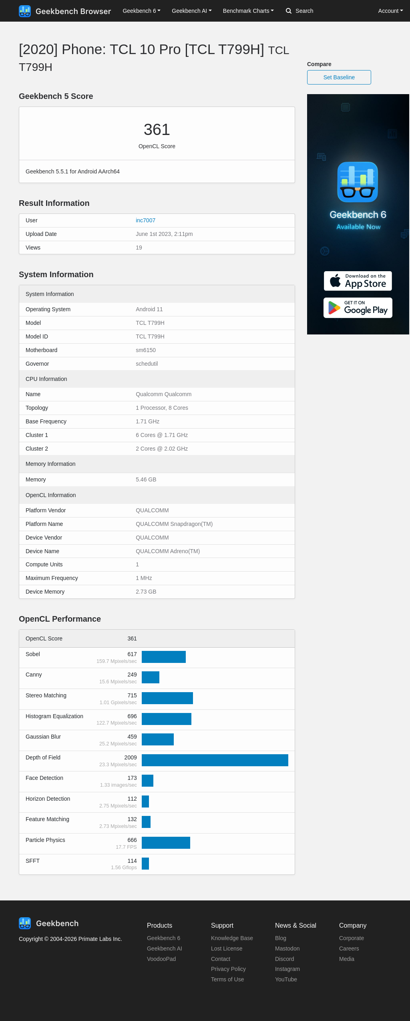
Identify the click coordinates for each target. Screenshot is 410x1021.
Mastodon (287, 948)
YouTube (286, 979)
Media (346, 959)
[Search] (328, 11)
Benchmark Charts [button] (246, 11)
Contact (220, 959)
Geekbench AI (164, 948)
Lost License (227, 948)
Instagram (287, 969)
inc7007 (145, 220)
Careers (349, 948)
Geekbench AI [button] (189, 11)
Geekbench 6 (163, 938)
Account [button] (388, 11)
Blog (280, 938)
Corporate (351, 938)
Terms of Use (227, 979)
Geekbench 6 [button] (139, 11)
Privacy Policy (228, 969)
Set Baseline (339, 77)
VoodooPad (161, 959)
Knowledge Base (232, 938)
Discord (284, 959)
